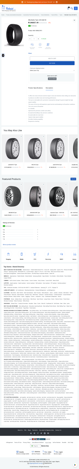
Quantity (30, 35)
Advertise (36, 452)
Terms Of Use (17, 442)
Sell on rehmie (52, 78)
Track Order (48, 442)
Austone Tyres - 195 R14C (57, 212)
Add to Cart (52, 58)
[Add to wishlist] (21, 184)
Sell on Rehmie (56, 442)
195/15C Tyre (34, 164)
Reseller (64, 442)
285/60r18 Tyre (13, 212)
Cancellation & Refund (38, 442)
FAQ (25, 430)
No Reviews (34, 25)
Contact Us (58, 430)
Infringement (9, 442)
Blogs (29, 430)
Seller (47, 452)
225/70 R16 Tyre (57, 164)
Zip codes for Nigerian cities (46, 430)
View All (73, 179)
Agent (58, 452)
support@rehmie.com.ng (35, 463)
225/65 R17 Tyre (12, 164)
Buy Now (52, 63)
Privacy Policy (26, 442)
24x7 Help (70, 442)
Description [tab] (49, 88)
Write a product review (9, 244)
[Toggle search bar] (71, 8)
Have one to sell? (52, 76)
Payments (35, 430)
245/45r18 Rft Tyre (35, 212)
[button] (76, 8)
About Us (20, 430)
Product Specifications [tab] (35, 88)
